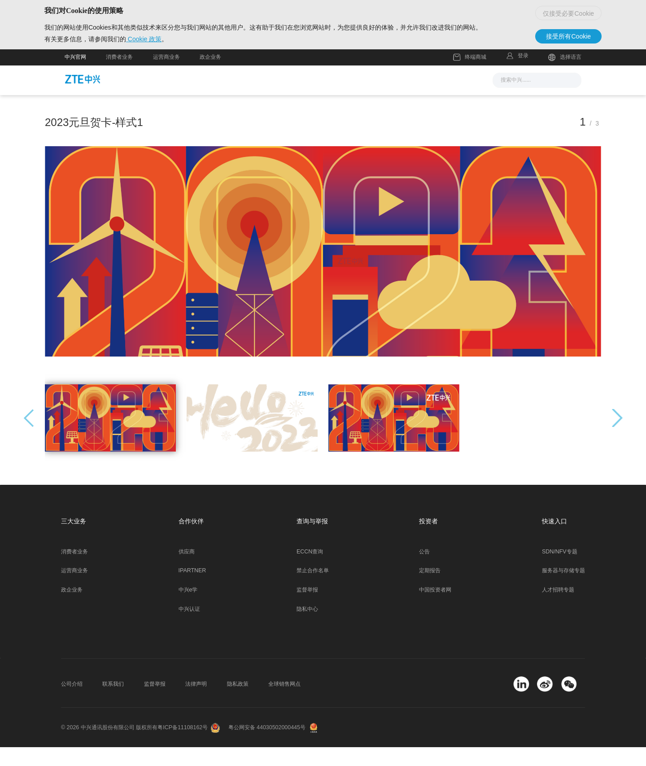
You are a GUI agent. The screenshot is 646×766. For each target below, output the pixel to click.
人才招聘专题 (558, 608)
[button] (617, 437)
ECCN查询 (310, 570)
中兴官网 (75, 76)
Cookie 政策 (164, 54)
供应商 (187, 570)
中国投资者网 (435, 608)
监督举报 (307, 608)
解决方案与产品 (280, 98)
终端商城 (469, 76)
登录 (523, 74)
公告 (424, 570)
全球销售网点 (284, 703)
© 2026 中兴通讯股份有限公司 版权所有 (109, 746)
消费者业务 (119, 76)
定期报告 (430, 589)
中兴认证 (189, 628)
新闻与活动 (220, 98)
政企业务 (210, 76)
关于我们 (429, 98)
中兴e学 (188, 608)
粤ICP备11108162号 (182, 746)
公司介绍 (72, 703)
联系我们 (113, 703)
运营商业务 (166, 76)
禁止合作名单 (313, 589)
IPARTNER (192, 589)
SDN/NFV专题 (559, 570)
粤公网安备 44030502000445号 (267, 746)
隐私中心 (307, 628)
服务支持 (337, 98)
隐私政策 (238, 703)
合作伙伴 (383, 98)
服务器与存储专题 (563, 589)
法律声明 (196, 703)
